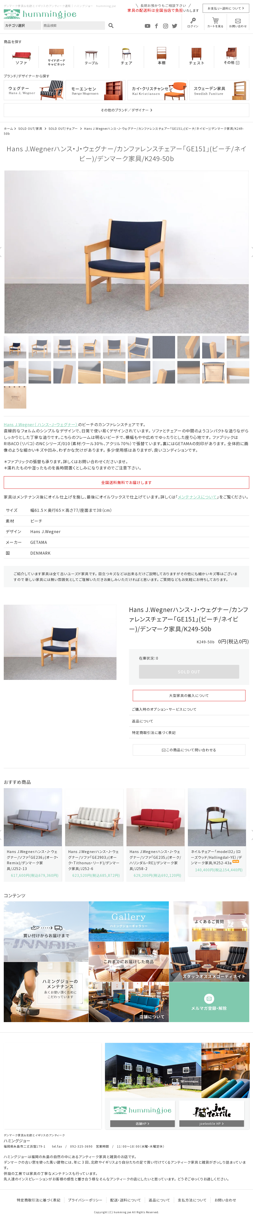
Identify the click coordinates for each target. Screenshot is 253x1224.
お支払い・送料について (224, 8)
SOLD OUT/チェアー (64, 128)
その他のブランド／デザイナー (125, 109)
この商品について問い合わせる (189, 749)
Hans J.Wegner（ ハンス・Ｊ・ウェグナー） (41, 424)
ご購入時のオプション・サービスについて (164, 709)
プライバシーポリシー (85, 1199)
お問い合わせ (238, 26)
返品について (143, 720)
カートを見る (215, 26)
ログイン (193, 26)
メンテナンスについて (197, 497)
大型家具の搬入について (189, 695)
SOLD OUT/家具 (30, 128)
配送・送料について (125, 1199)
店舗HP (141, 1123)
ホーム (8, 128)
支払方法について (192, 1199)
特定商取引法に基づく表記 (154, 732)
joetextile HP (210, 1123)
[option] (126, 252)
